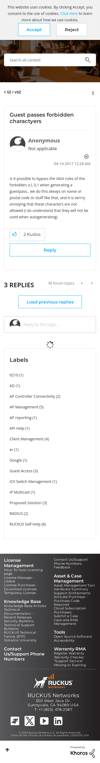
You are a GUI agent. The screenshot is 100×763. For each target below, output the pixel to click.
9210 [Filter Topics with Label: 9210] (14, 375)
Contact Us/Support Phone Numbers (71, 561)
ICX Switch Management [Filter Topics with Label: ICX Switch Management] (30, 481)
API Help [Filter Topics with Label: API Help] (17, 428)
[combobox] (50, 60)
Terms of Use (19, 735)
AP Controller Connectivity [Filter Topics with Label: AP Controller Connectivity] (32, 396)
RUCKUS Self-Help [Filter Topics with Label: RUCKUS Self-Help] (25, 524)
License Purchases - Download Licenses (21, 587)
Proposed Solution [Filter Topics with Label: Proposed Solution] (26, 502)
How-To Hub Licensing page (23, 572)
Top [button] (7, 750)
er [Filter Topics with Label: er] (11, 449)
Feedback (62, 567)
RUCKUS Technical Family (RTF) (20, 634)
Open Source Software (73, 636)
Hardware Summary (71, 589)
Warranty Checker (69, 657)
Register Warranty (69, 653)
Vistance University (20, 640)
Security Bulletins (19, 621)
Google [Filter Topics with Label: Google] (16, 460)
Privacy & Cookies (40, 735)
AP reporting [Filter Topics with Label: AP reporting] (20, 417)
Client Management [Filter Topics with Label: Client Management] (27, 438)
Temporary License (20, 593)
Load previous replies (50, 302)
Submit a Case (66, 616)
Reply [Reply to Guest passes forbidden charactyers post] (50, 250)
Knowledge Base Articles (25, 606)
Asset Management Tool (74, 585)
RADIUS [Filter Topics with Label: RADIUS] (16, 513)
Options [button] (92, 92)
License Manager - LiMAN (19, 579)
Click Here (69, 13)
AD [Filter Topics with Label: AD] (12, 385)
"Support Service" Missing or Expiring (70, 663)
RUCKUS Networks (53, 695)
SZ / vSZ (14, 92)
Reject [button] (72, 29)
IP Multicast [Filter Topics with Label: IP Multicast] (20, 492)
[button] (34, 29)
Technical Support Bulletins (19, 627)
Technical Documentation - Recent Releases (19, 613)
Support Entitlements (72, 593)
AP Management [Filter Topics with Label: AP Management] (24, 406)
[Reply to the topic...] (56, 324)
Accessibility (64, 640)
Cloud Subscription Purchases (70, 610)
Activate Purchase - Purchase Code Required (70, 600)
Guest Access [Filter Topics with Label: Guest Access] (21, 470)
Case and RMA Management (66, 622)
